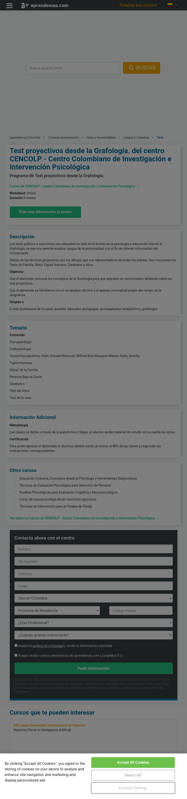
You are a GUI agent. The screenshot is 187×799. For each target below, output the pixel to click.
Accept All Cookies (133, 762)
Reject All (133, 775)
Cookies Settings (133, 788)
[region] (93, 776)
